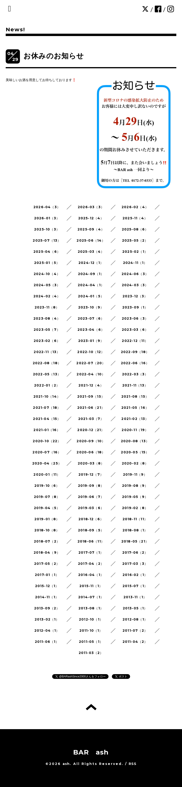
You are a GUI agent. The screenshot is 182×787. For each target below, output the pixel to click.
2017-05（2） (47, 563)
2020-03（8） (91, 463)
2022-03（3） (135, 374)
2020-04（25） (47, 463)
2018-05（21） (135, 541)
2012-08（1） (135, 619)
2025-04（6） (46, 251)
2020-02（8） (135, 463)
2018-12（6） (91, 519)
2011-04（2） (135, 642)
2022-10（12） (91, 352)
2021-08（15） (135, 396)
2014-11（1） (47, 597)
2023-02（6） (47, 341)
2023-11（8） (47, 307)
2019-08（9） (135, 485)
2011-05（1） (91, 642)
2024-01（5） (91, 296)
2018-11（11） (135, 519)
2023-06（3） (135, 318)
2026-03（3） (91, 207)
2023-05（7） (47, 329)
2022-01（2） (47, 385)
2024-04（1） (91, 285)
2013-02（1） (47, 619)
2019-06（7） (91, 497)
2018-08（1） (135, 530)
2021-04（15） (47, 419)
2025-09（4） (91, 229)
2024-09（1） (91, 274)
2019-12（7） (91, 474)
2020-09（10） (91, 441)
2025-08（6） (135, 229)
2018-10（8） (47, 530)
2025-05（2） (135, 240)
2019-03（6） (91, 508)
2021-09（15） (91, 396)
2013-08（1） (91, 608)
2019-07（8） (47, 497)
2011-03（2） (91, 653)
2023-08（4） (46, 318)
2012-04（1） (47, 630)
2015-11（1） (91, 586)
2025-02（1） (135, 251)
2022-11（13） (47, 352)
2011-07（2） (135, 630)
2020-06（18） (91, 452)
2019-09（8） (91, 485)
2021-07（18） (47, 407)
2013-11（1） (135, 597)
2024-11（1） (135, 263)
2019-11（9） (135, 474)
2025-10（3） (47, 229)
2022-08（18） (47, 363)
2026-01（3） (47, 218)
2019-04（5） (47, 508)
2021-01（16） (46, 430)
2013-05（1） (135, 608)
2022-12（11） (135, 341)
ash (66, 764)
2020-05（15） (135, 452)
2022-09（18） (135, 352)
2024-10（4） (47, 274)
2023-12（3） (135, 296)
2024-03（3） (135, 285)
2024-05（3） (47, 285)
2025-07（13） (47, 240)
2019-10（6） (47, 485)
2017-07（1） (91, 552)
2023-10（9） (91, 307)
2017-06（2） (135, 552)
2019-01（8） (47, 519)
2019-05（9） (135, 497)
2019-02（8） (135, 508)
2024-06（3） (135, 274)
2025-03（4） (91, 251)
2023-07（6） (91, 318)
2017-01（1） (47, 575)
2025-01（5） (47, 263)
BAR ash (91, 752)
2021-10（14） (46, 396)
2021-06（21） (91, 407)
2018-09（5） (91, 530)
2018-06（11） (91, 541)
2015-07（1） (135, 586)
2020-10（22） (47, 441)
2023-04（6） (91, 329)
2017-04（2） (91, 563)
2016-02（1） (135, 575)
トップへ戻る (91, 707)
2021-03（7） (91, 419)
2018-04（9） (47, 552)
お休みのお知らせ (53, 55)
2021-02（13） (135, 419)
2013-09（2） (47, 608)
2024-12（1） (91, 263)
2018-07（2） (47, 541)
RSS (133, 764)
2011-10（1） (91, 630)
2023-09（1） (135, 307)
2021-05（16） (135, 407)
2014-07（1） (91, 597)
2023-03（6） (135, 329)
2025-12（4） (91, 218)
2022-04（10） (91, 374)
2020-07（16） (46, 452)
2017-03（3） (135, 563)
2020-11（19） (135, 430)
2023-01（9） (91, 341)
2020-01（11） (46, 474)
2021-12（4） (91, 385)
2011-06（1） (47, 642)
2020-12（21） (91, 430)
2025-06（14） (91, 240)
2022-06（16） (135, 363)
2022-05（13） (47, 374)
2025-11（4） (135, 218)
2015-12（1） (47, 586)
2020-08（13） (135, 441)
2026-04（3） (46, 207)
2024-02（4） (47, 296)
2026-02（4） (135, 207)
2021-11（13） (135, 385)
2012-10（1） (91, 619)
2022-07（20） (90, 363)
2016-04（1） (91, 575)
